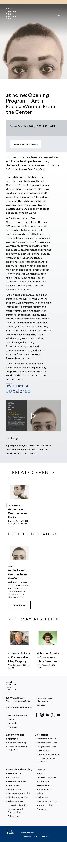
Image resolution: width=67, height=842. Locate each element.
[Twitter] (53, 715)
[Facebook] (37, 715)
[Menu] (59, 10)
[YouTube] (58, 715)
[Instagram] (42, 715)
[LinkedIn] (47, 715)
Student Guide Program (19, 302)
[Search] (59, 15)
